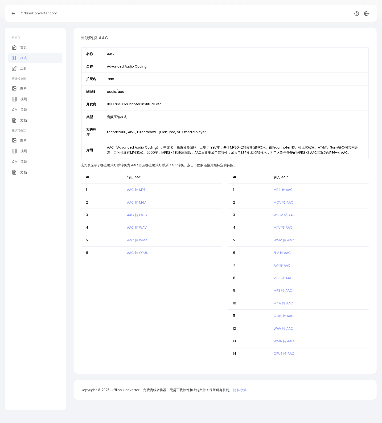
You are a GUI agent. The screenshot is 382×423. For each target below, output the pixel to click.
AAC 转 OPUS (137, 252)
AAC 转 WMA (137, 240)
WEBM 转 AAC (284, 215)
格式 (19, 58)
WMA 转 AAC (284, 341)
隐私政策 (239, 390)
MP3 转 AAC (283, 290)
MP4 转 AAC (283, 189)
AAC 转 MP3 (136, 189)
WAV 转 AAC (283, 328)
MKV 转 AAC (283, 227)
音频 (19, 109)
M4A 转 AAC (283, 303)
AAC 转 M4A (136, 202)
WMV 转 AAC (284, 240)
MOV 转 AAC (283, 202)
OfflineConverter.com (39, 13)
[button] (366, 13)
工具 (19, 68)
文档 (19, 120)
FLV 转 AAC (282, 252)
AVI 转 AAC (282, 265)
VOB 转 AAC (283, 278)
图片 (19, 88)
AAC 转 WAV (137, 227)
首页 (19, 47)
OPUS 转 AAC (284, 353)
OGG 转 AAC (284, 315)
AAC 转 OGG (137, 215)
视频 (19, 99)
